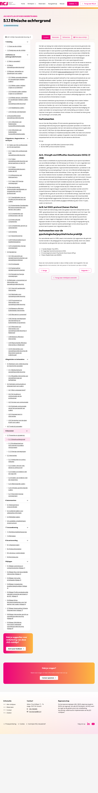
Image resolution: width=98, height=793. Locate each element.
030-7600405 (33, 709)
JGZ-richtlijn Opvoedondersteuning (17, 37)
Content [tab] (46, 37)
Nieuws (62, 4)
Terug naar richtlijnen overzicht (65, 278)
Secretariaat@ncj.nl (35, 712)
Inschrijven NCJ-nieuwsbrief (37, 724)
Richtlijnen (32, 4)
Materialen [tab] (55, 37)
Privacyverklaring (10, 724)
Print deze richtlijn (80, 37)
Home (23, 4)
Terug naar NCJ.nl (90, 4)
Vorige (44, 270)
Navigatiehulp (52, 4)
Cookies (22, 724)
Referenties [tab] (66, 37)
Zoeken (73, 4)
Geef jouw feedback (16, 649)
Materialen (42, 4)
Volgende (85, 270)
